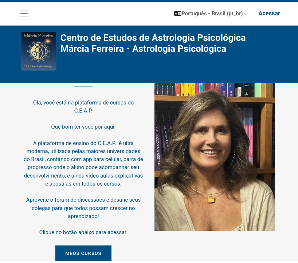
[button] (210, 13)
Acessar (269, 13)
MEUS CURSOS (83, 253)
